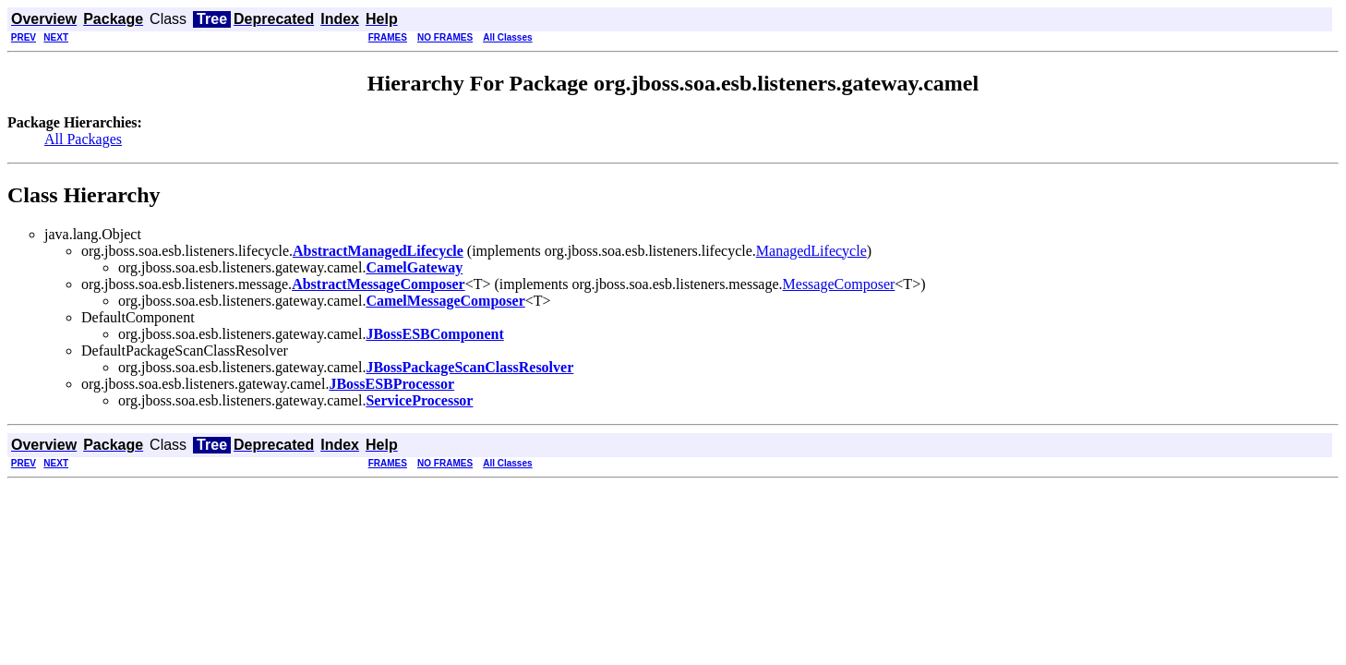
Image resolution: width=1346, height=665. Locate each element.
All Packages (83, 139)
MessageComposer (839, 284)
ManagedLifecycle (811, 251)
